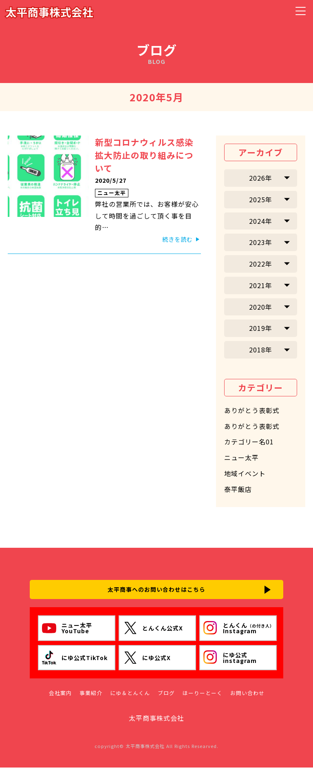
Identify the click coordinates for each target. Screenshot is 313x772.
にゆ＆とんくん (130, 697)
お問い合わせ (247, 697)
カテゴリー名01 (249, 441)
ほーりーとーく (203, 697)
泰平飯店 (238, 489)
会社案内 (60, 697)
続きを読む (177, 239)
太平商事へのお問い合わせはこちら (156, 591)
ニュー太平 (111, 193)
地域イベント (245, 473)
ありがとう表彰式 (252, 410)
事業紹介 (90, 697)
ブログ (166, 697)
